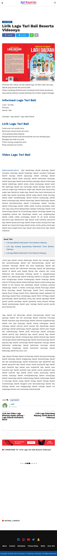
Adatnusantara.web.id (10, 170)
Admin (12, 404)
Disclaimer (21, 546)
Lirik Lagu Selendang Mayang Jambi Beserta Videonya (44, 415)
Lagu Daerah (14, 400)
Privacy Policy (33, 546)
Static (43, 546)
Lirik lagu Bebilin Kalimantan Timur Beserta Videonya (26, 253)
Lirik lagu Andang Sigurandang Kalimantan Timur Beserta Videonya (30, 248)
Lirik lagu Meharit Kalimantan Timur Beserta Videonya (26, 243)
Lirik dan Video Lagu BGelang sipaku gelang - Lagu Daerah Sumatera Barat (13, 416)
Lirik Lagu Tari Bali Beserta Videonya (28, 28)
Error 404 (51, 546)
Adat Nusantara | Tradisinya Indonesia (27, 553)
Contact (12, 546)
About (4, 546)
